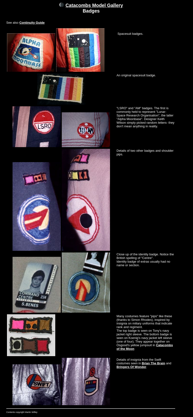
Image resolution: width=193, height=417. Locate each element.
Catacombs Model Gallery (94, 5)
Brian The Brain (153, 363)
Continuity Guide (32, 22)
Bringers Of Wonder (131, 367)
